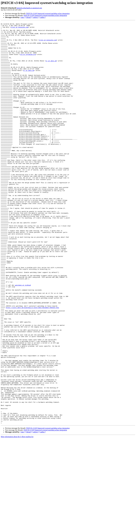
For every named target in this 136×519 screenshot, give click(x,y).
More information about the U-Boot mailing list (17, 517)
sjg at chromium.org (28, 61)
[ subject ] (35, 17)
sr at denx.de (51, 69)
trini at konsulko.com (19, 28)
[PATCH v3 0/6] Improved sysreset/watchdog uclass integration (48, 13)
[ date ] (22, 17)
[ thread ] (28, 17)
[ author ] (42, 17)
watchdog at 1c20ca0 (23, 338)
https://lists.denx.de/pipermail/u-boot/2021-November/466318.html (32, 365)
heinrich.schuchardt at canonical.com (29, 8)
